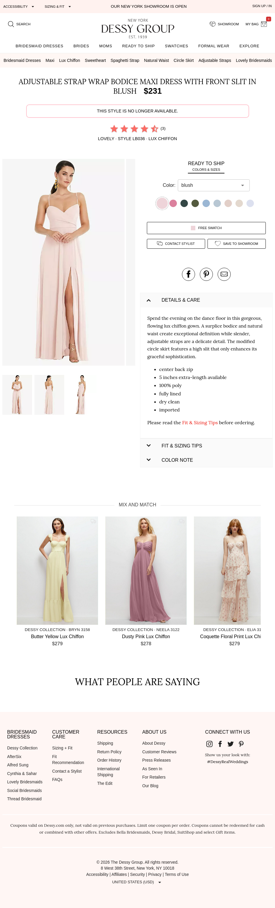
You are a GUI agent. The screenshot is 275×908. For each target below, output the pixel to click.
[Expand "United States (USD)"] (137, 882)
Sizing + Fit (62, 748)
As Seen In (152, 769)
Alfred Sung (18, 765)
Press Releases (156, 760)
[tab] (206, 166)
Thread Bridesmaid (24, 799)
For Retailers (154, 777)
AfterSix (14, 756)
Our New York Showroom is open (149, 6)
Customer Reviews (159, 752)
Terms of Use (177, 874)
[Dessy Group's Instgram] (211, 743)
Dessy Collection (22, 748)
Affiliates (119, 874)
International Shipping (108, 772)
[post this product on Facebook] (188, 274)
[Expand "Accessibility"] (19, 6)
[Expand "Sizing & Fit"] (58, 6)
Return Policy (109, 752)
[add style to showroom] (237, 244)
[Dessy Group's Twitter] (232, 743)
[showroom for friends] (224, 24)
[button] (64, 263)
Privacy (154, 874)
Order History (109, 760)
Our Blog (150, 786)
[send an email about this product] (224, 274)
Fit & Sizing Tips (200, 422)
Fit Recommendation (68, 759)
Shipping (105, 743)
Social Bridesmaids (24, 790)
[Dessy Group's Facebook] (222, 743)
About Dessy (154, 743)
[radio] (114, 128)
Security (137, 874)
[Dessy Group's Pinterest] (243, 743)
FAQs (57, 779)
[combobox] (209, 185)
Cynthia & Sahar (22, 773)
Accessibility (97, 874)
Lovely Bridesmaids (25, 782)
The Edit (104, 783)
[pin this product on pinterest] (206, 274)
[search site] (19, 24)
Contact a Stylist (67, 771)
